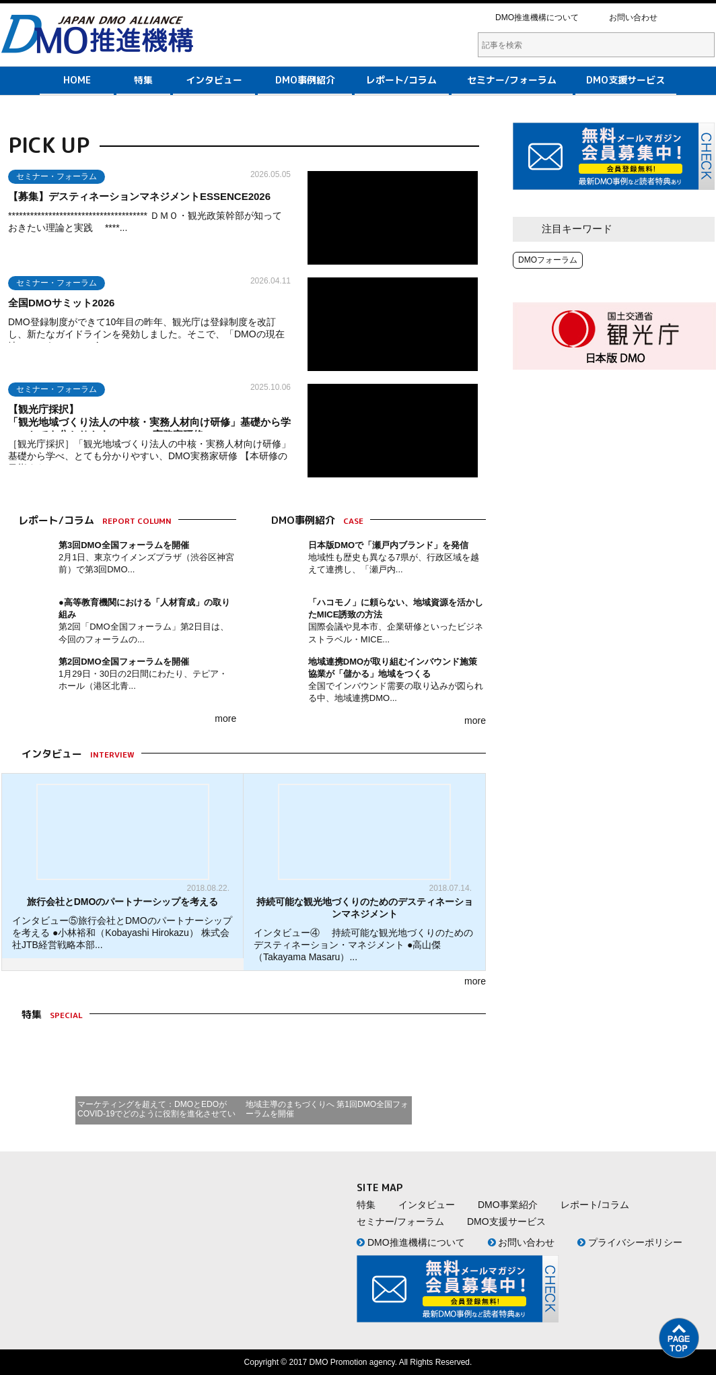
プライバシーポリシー (629, 1242)
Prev (59, 1078)
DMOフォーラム (547, 260)
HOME (77, 79)
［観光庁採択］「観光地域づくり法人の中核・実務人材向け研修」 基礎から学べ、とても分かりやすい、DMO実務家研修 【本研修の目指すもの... (155, 455)
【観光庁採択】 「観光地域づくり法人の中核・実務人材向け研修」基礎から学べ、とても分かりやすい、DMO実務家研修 (189, 421)
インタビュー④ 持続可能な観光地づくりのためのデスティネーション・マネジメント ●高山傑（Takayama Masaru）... (363, 944)
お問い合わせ (633, 17)
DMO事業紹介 (508, 1204)
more (225, 718)
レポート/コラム (401, 79)
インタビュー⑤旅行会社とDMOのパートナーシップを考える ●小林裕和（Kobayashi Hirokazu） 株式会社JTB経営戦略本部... (122, 932)
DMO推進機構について (537, 17)
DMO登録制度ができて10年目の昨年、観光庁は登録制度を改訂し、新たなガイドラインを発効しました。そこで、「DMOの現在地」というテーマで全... (146, 333)
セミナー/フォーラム (512, 79)
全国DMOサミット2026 (61, 302)
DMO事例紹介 (305, 79)
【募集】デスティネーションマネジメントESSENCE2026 (139, 196)
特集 (143, 79)
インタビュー (214, 79)
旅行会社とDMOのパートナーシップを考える (123, 901)
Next (431, 1078)
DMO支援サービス (625, 79)
